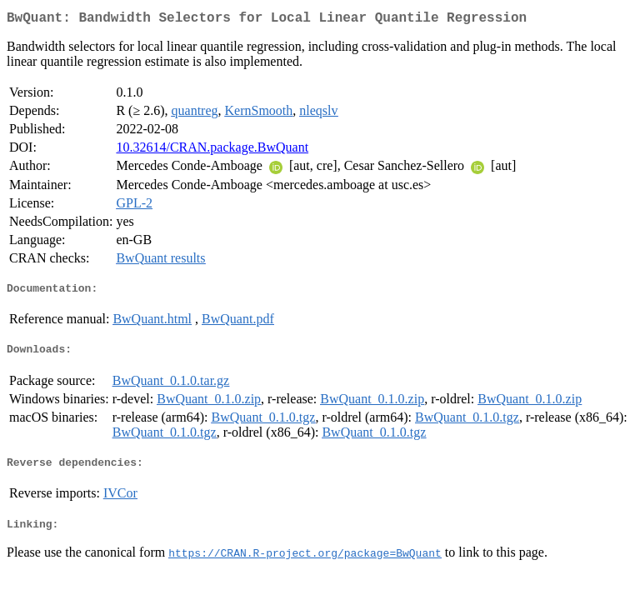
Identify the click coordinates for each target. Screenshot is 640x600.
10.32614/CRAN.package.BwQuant (212, 150)
